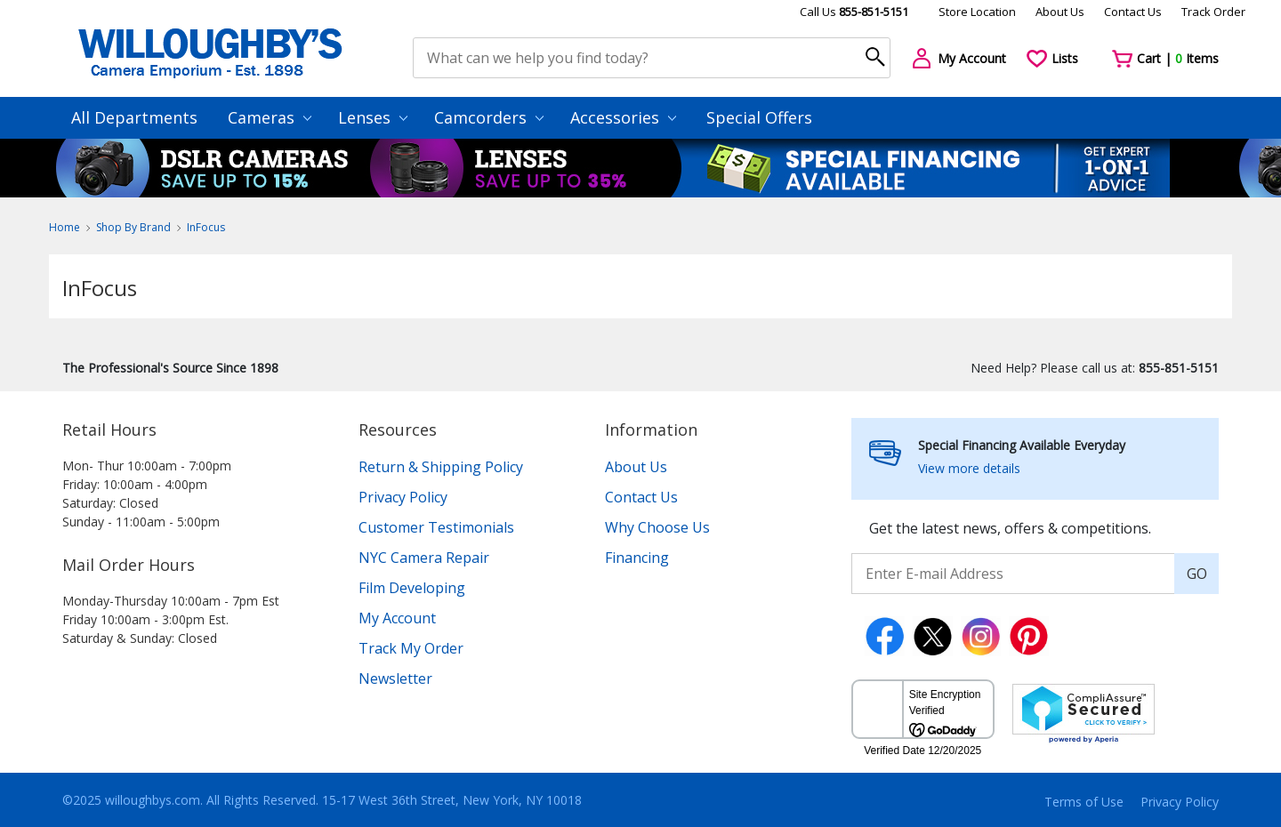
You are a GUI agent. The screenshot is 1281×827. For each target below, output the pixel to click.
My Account (397, 618)
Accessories (623, 117)
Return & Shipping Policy (441, 467)
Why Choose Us (657, 527)
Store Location (977, 12)
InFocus (206, 227)
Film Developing (412, 588)
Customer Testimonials (436, 527)
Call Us (854, 12)
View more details (969, 468)
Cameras (269, 117)
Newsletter (395, 678)
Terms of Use (1084, 801)
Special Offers (759, 117)
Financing (637, 557)
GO (1197, 573)
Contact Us (1133, 12)
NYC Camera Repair (424, 557)
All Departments (134, 117)
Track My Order (411, 648)
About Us (1059, 12)
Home (64, 227)
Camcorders (489, 117)
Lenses (372, 117)
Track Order (1213, 12)
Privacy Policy (403, 497)
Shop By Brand (133, 227)
